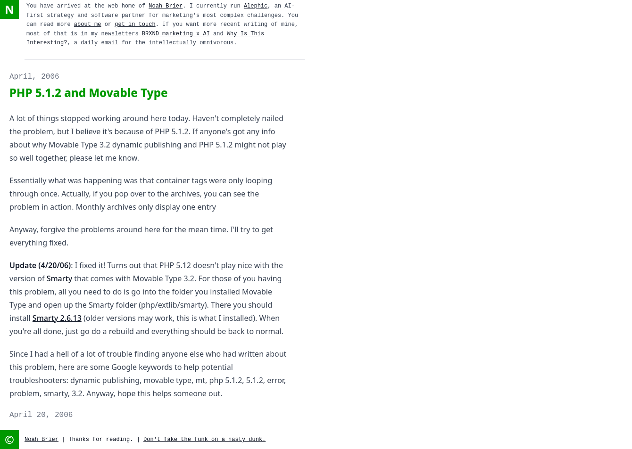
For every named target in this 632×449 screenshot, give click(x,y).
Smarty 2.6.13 (57, 318)
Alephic (255, 6)
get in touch (135, 24)
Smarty (59, 278)
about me (87, 24)
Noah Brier (166, 6)
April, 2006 (34, 77)
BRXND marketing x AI (176, 34)
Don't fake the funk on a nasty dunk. (204, 439)
